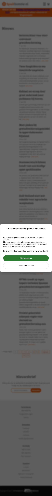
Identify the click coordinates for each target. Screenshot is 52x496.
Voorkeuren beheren (26, 266)
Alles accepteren (26, 258)
